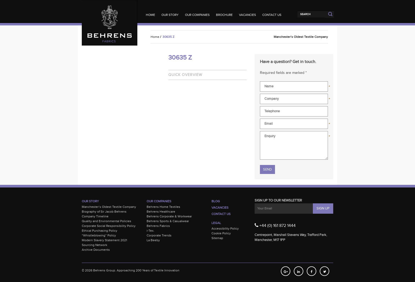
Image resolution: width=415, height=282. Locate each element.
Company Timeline (95, 216)
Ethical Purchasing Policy (99, 230)
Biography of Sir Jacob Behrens (104, 211)
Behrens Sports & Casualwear (168, 221)
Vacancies (247, 15)
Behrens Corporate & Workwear (169, 216)
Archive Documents (96, 250)
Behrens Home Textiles (163, 207)
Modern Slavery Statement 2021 (104, 240)
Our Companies (197, 15)
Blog (215, 201)
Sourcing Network (94, 245)
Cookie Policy (221, 233)
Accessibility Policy (225, 228)
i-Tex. (150, 230)
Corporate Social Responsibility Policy (109, 226)
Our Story (170, 15)
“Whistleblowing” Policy (99, 235)
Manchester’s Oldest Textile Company (109, 207)
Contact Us (271, 15)
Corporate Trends (159, 235)
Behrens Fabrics (158, 226)
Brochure (224, 15)
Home (150, 15)
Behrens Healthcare (161, 211)
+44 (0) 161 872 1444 (275, 225)
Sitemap (217, 238)
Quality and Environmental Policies (106, 221)
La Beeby (153, 240)
